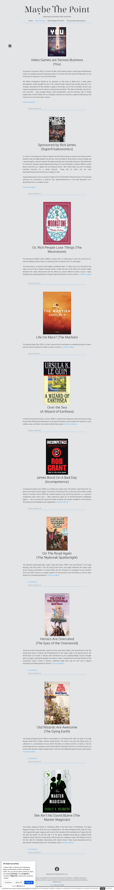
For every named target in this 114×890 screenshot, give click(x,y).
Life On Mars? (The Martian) (57, 337)
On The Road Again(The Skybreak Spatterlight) (57, 555)
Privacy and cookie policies (76, 21)
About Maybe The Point (55, 21)
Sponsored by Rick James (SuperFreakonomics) (57, 147)
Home (30, 21)
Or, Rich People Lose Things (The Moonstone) (57, 249)
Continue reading (30, 102)
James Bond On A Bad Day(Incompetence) (57, 479)
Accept (102, 888)
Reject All (19, 882)
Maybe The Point (57, 9)
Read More (109, 888)
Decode (52, 885)
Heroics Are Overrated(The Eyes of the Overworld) (57, 641)
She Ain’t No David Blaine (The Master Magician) (57, 817)
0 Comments (32, 582)
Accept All (29, 882)
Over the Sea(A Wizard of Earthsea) (57, 409)
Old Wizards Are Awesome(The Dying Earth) (57, 729)
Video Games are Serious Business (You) (57, 62)
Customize (8, 882)
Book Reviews (40, 21)
